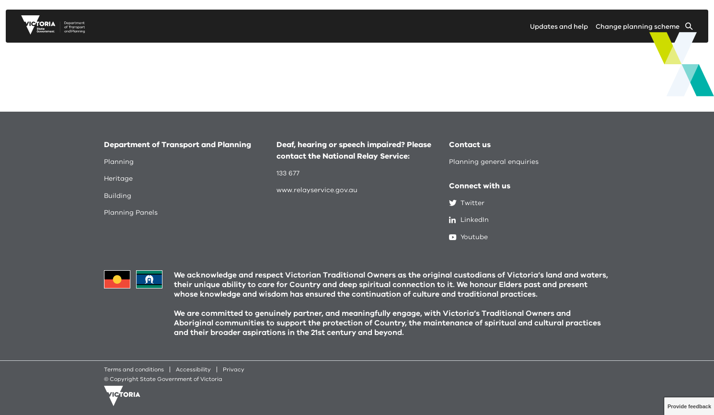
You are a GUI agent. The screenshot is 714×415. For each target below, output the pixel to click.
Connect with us (479, 186)
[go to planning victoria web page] (53, 32)
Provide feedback (689, 406)
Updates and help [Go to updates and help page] (559, 26)
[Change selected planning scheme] (644, 28)
